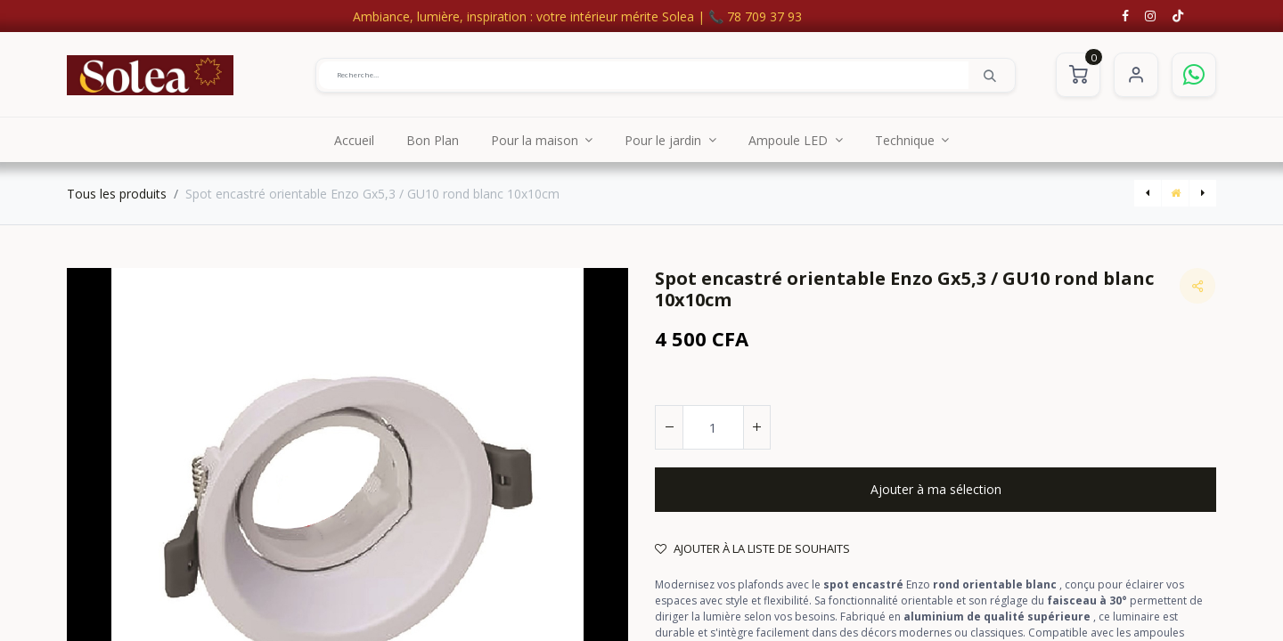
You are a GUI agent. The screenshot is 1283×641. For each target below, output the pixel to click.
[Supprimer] (669, 427)
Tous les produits (117, 193)
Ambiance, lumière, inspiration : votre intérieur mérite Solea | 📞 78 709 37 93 (577, 16)
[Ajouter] (756, 427)
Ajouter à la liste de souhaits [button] (752, 548)
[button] (935, 489)
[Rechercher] (990, 74)
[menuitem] (354, 140)
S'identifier (1136, 75)
